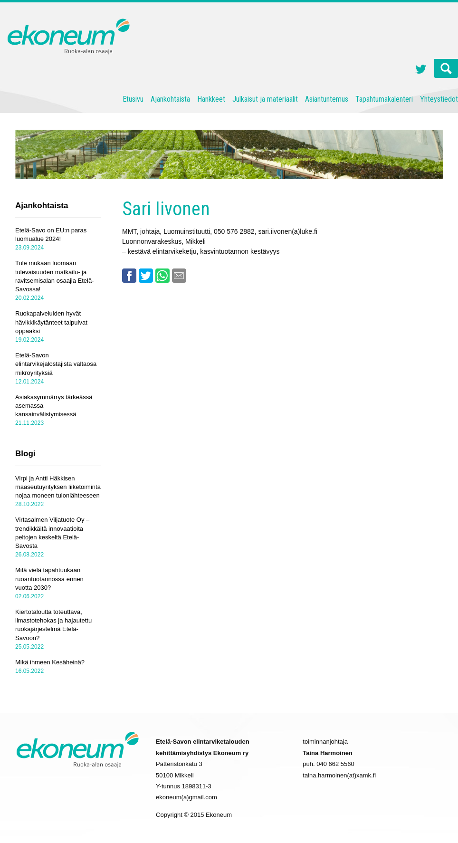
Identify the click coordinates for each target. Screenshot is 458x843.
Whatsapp (162, 275)
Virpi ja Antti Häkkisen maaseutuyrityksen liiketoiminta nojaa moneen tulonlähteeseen (58, 487)
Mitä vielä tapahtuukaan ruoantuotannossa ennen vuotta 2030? (49, 578)
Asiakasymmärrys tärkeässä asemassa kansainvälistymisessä (54, 405)
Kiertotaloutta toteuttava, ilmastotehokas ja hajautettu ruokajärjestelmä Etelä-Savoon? (53, 625)
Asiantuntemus (326, 99)
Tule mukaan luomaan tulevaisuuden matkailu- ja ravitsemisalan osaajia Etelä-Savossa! (54, 276)
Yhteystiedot (439, 99)
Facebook (129, 275)
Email (179, 275)
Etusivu (133, 99)
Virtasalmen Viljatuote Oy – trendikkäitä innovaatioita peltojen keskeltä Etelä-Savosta (52, 532)
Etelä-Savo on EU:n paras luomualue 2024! (50, 234)
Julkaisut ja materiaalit (265, 99)
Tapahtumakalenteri (384, 99)
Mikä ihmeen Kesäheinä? (50, 662)
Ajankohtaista (170, 99)
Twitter (421, 70)
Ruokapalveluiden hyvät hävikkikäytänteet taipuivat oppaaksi (51, 322)
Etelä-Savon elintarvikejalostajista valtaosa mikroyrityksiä (55, 364)
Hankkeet (211, 99)
